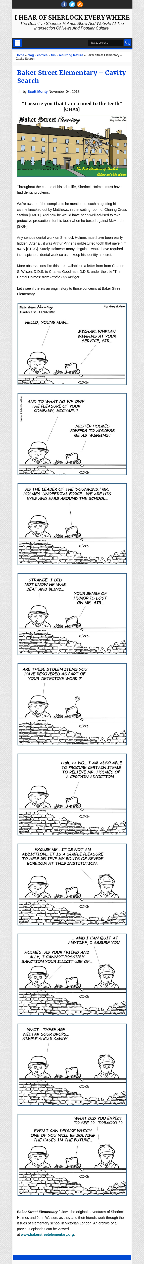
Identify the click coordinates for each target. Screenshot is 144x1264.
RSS (80, 4)
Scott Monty (38, 92)
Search (127, 42)
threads (72, 4)
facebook (64, 4)
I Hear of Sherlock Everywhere (72, 17)
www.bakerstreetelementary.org (47, 1234)
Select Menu (17, 43)
